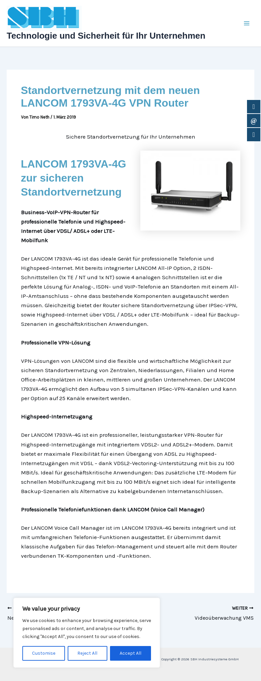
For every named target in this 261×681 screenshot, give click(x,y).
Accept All (130, 653)
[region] (86, 633)
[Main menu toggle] (247, 23)
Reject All (87, 653)
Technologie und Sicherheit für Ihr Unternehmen (106, 36)
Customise (43, 653)
